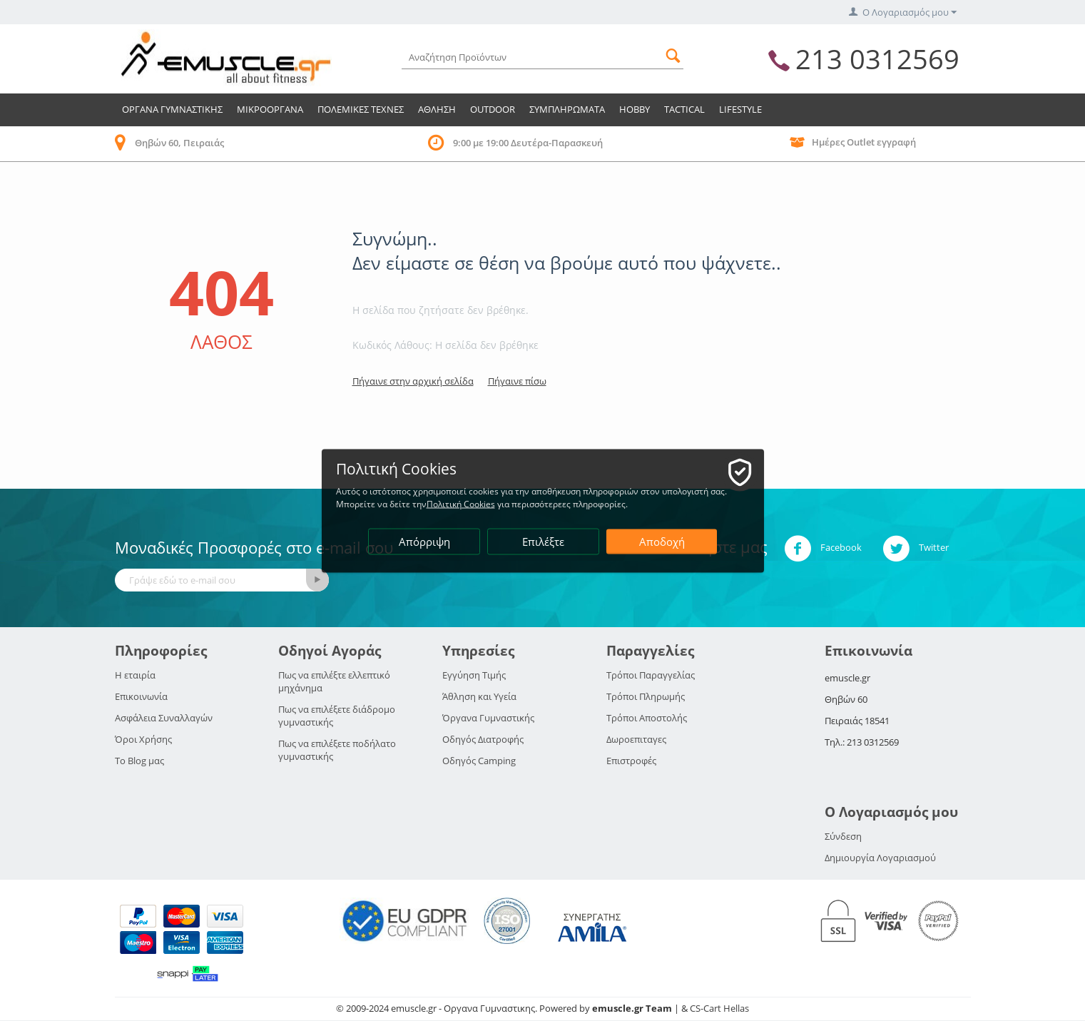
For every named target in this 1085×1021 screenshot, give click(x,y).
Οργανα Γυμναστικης (172, 109)
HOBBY (634, 109)
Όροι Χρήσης (143, 739)
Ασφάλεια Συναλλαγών (164, 717)
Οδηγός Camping (479, 760)
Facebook (823, 548)
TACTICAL (684, 109)
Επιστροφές (631, 760)
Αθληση (437, 109)
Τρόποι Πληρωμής (645, 696)
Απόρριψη (424, 541)
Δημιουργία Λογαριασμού (880, 857)
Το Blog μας (139, 760)
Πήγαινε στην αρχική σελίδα (413, 381)
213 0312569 (877, 58)
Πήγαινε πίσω (517, 381)
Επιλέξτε (543, 541)
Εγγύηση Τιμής (474, 675)
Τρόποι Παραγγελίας (650, 675)
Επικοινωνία (141, 696)
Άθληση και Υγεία (479, 696)
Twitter (915, 548)
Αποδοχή (662, 541)
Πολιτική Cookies (461, 503)
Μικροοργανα (270, 109)
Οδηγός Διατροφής (483, 739)
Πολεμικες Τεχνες (360, 109)
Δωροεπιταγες (636, 739)
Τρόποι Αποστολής (646, 717)
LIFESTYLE (740, 109)
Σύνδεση (843, 836)
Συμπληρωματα (567, 109)
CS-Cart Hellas (719, 1008)
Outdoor (492, 109)
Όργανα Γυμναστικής (488, 717)
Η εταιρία (135, 675)
